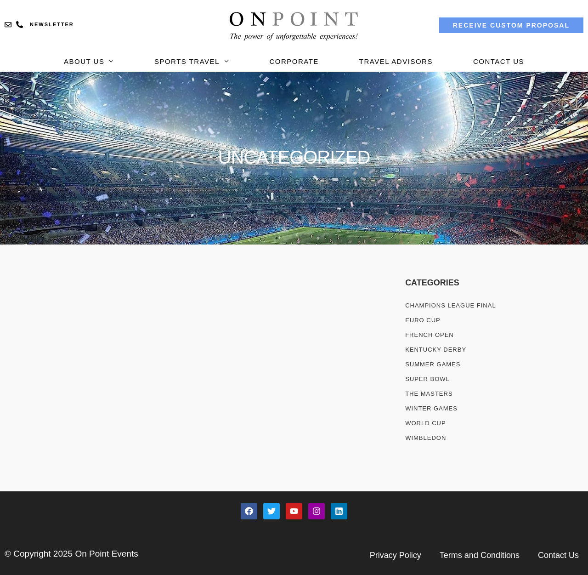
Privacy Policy (395, 555)
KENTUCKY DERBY (435, 349)
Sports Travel (191, 61)
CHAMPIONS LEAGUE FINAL (450, 305)
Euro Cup (423, 320)
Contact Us (498, 61)
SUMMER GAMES (432, 364)
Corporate (293, 61)
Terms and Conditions (480, 555)
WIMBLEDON (425, 437)
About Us (89, 61)
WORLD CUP (425, 423)
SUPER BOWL (427, 379)
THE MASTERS (428, 393)
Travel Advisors (396, 61)
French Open (429, 334)
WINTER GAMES (431, 408)
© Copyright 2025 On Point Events (71, 553)
